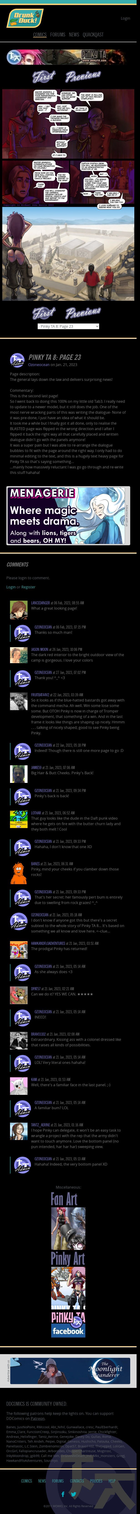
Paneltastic (14, 1446)
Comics (40, 34)
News (74, 34)
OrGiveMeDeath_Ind (76, 1456)
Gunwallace (75, 1427)
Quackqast (93, 34)
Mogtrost (104, 1451)
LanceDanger (40, 603)
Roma (106, 1436)
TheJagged (103, 1446)
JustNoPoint (26, 1427)
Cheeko (116, 1441)
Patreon (38, 1418)
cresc (90, 1427)
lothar (36, 813)
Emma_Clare (15, 1432)
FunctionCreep (38, 1432)
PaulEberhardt (106, 1427)
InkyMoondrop (17, 1456)
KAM (34, 1079)
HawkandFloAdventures (48, 943)
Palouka (103, 1441)
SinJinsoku (58, 1432)
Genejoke (67, 1436)
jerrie (92, 1432)
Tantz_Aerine (40, 1125)
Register (28, 586)
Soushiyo (51, 1460)
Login (125, 18)
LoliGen (118, 1446)
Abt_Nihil (58, 1427)
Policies (96, 1481)
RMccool (43, 1427)
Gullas (96, 1436)
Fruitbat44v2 (40, 695)
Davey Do (82, 1436)
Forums (57, 34)
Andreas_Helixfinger (21, 1436)
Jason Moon (39, 649)
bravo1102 (38, 1034)
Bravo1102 (86, 1446)
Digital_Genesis (68, 1441)
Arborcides (56, 1451)
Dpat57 (70, 1446)
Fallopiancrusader (32, 1451)
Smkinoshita (77, 1432)
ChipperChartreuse (81, 1451)
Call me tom (50, 1456)
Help (112, 1481)
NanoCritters (16, 1441)
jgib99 (34, 1456)
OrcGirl (11, 1451)
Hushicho (88, 1441)
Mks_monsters (104, 1456)
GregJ (121, 1456)
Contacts (77, 1481)
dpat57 (36, 989)
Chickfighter (107, 1432)
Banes (35, 864)
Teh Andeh (36, 1441)
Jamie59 (36, 767)
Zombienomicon (51, 1446)
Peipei (50, 1441)
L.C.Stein (31, 1446)
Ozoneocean (39, 364)
